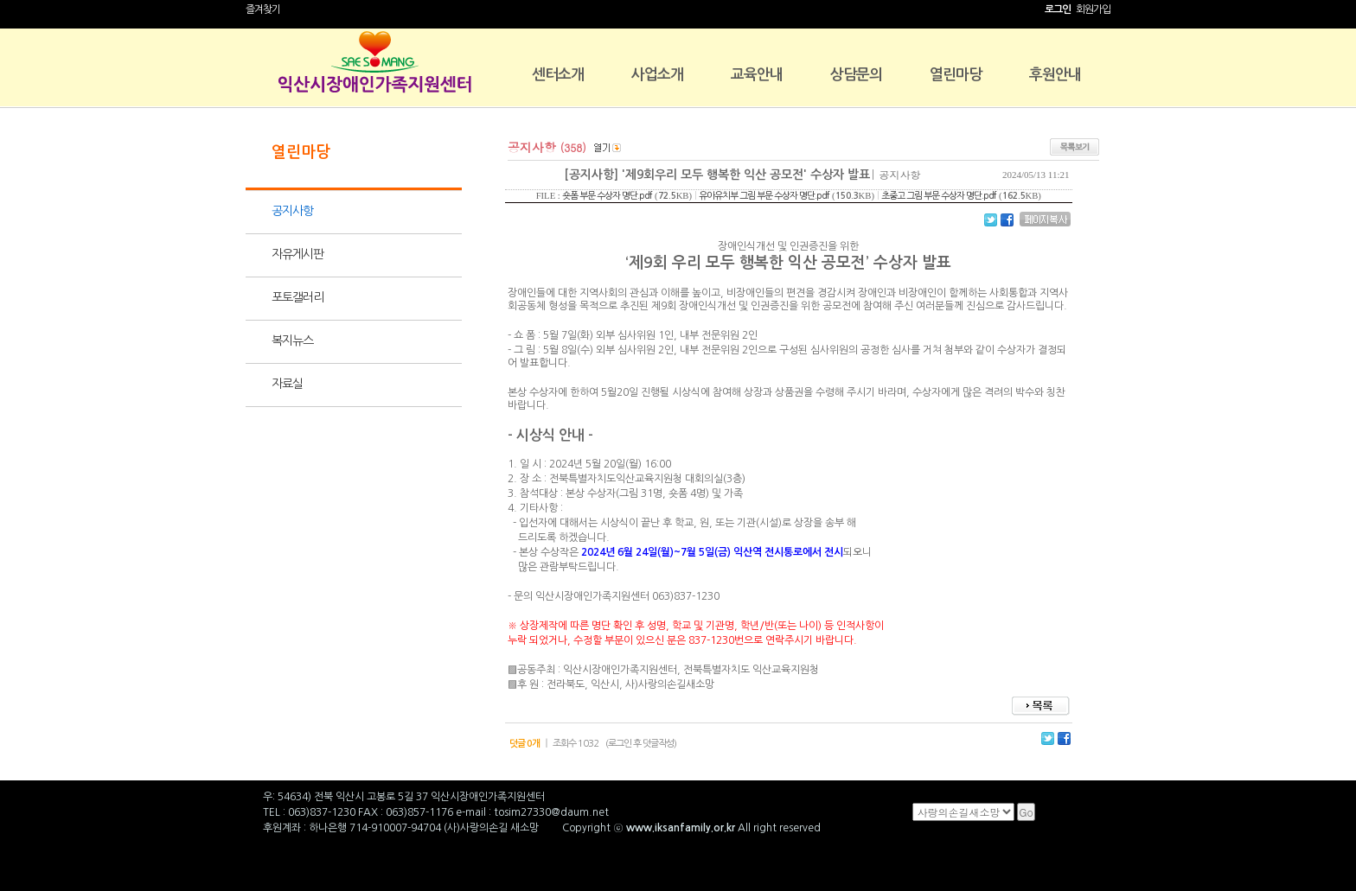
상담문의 (856, 74)
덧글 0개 (524, 743)
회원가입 (1093, 9)
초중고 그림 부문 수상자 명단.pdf (938, 195)
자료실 (287, 384)
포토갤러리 (297, 297)
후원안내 (1055, 74)
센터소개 (558, 74)
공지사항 (292, 211)
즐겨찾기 (263, 9)
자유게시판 (297, 254)
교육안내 (757, 74)
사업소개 (657, 74)
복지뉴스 (292, 340)
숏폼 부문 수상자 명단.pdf (607, 195)
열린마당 (956, 74)
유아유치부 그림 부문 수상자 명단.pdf (764, 195)
